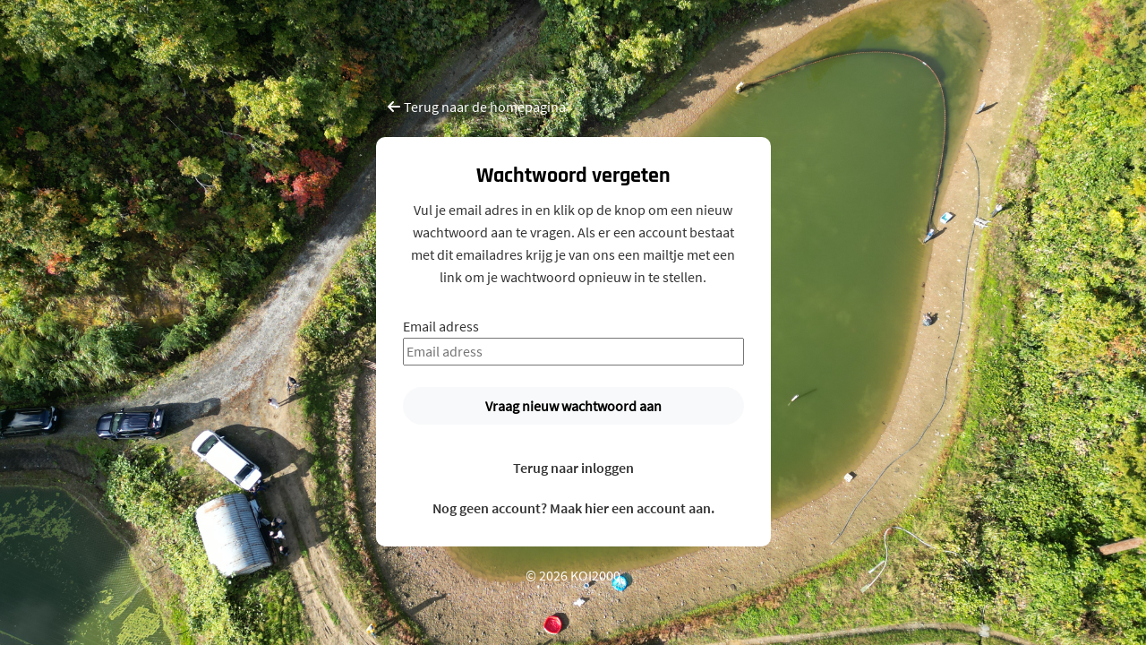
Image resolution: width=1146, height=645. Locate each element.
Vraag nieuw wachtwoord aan (573, 406)
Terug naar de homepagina (477, 107)
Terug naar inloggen (573, 468)
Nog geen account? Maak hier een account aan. (573, 508)
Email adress (441, 326)
